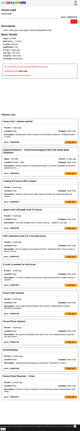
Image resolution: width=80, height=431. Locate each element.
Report (74, 21)
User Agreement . (68, 426)
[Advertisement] (41, 94)
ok (75, 426)
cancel (3, 429)
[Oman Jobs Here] (16, 4)
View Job (70, 142)
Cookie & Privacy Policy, (51, 426)
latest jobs (23, 71)
